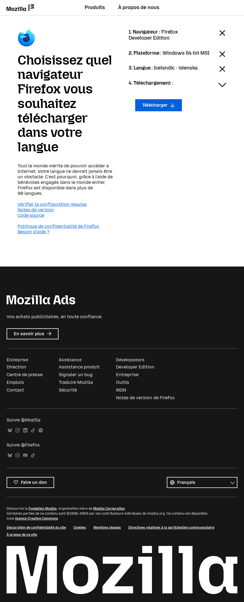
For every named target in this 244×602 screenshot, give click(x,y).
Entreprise (127, 374)
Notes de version (36, 209)
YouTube (25, 455)
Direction (16, 367)
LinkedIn (25, 430)
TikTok (33, 430)
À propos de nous (138, 7)
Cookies (79, 527)
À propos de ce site (22, 535)
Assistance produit (79, 367)
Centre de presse (25, 374)
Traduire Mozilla (76, 382)
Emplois (15, 382)
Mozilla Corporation (109, 509)
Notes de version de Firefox (145, 397)
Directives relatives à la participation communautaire (171, 527)
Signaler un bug (76, 374)
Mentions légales (107, 527)
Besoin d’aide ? (33, 231)
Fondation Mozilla (43, 509)
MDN (121, 390)
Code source (31, 215)
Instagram (17, 430)
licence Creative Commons (36, 518)
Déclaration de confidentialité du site (36, 527)
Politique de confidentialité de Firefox (58, 226)
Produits (95, 7)
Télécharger (158, 105)
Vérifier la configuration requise (52, 204)
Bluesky (10, 430)
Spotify (40, 430)
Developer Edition (135, 367)
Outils (122, 382)
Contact (15, 390)
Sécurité (68, 390)
